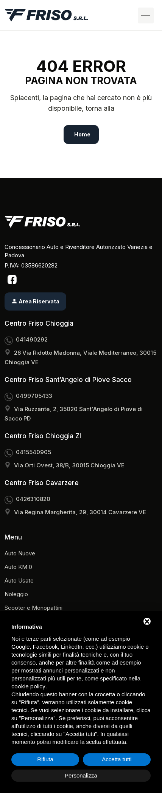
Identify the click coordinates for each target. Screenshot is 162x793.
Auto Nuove (20, 553)
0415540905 (33, 452)
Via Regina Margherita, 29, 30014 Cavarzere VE (80, 512)
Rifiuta (45, 759)
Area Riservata (35, 301)
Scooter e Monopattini (33, 607)
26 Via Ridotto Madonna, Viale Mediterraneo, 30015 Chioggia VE (80, 357)
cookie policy (28, 686)
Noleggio (16, 594)
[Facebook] (12, 279)
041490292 (32, 339)
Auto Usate (19, 580)
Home (82, 134)
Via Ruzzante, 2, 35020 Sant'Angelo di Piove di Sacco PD (74, 413)
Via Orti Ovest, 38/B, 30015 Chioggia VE (69, 465)
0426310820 (33, 498)
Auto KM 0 (18, 566)
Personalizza (81, 775)
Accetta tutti (116, 759)
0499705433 (34, 395)
